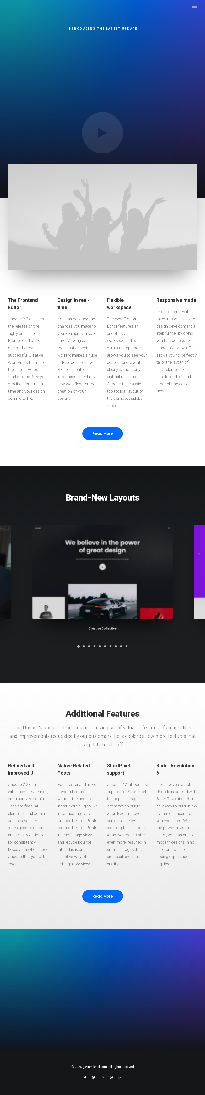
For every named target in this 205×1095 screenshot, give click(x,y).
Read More (102, 456)
